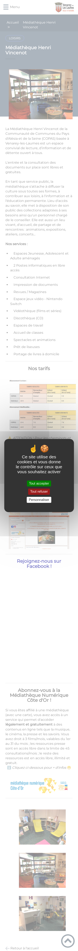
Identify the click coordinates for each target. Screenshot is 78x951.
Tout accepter (39, 483)
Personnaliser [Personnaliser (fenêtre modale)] (39, 500)
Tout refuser (39, 491)
